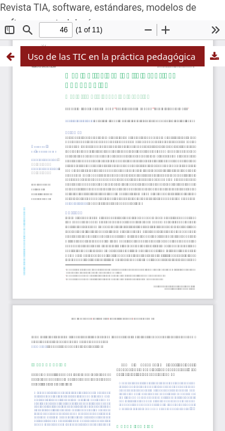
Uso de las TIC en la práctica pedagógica (112, 56)
